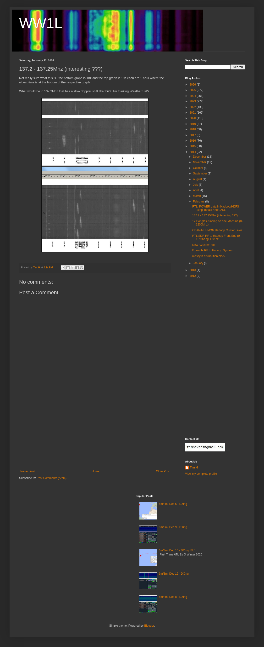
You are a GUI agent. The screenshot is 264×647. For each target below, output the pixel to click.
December (200, 156)
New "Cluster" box (203, 245)
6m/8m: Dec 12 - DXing (174, 573)
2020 (193, 118)
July (196, 184)
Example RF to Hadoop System (212, 250)
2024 (193, 96)
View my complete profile (201, 473)
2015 (193, 146)
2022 (193, 107)
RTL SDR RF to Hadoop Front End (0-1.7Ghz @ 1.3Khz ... (216, 237)
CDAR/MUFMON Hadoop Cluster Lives (217, 230)
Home (95, 471)
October (198, 168)
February (199, 201)
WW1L (40, 23)
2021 (193, 112)
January (198, 263)
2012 (193, 275)
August (198, 179)
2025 (193, 90)
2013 (193, 270)
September (200, 173)
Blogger (149, 625)
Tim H (194, 467)
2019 (193, 124)
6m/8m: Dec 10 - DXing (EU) (177, 550)
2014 (193, 152)
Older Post (163, 471)
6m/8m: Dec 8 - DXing (173, 597)
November (200, 162)
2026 (193, 84)
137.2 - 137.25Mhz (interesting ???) (215, 215)
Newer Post (27, 471)
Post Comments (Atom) (51, 478)
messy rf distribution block (208, 256)
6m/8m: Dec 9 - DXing (173, 527)
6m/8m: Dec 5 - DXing (173, 504)
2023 (193, 101)
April (196, 190)
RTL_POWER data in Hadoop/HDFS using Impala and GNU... (215, 208)
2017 (193, 135)
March (197, 196)
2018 (193, 129)
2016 (193, 140)
